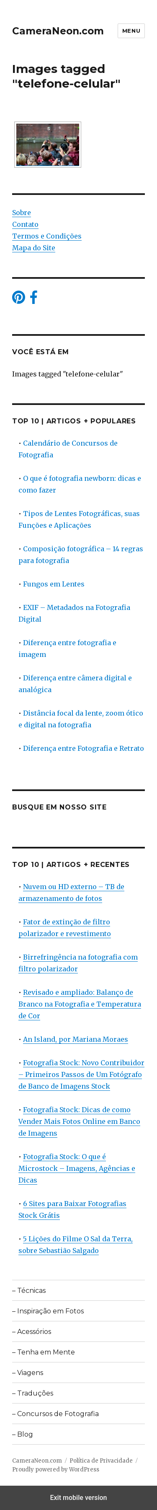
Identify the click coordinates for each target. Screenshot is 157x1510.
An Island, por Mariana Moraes (75, 1039)
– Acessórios (31, 1332)
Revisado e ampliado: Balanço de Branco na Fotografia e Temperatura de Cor (79, 1004)
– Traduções (32, 1393)
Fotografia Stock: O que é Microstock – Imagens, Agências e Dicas (76, 1168)
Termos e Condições (47, 236)
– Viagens (27, 1373)
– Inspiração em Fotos (48, 1311)
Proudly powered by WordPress (55, 1469)
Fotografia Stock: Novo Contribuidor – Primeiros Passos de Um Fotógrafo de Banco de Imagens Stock (81, 1074)
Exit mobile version (78, 1498)
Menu (131, 30)
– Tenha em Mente (43, 1352)
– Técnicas (29, 1291)
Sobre (21, 212)
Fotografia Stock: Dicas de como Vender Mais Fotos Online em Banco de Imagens (79, 1121)
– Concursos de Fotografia (55, 1414)
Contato (25, 224)
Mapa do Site (33, 248)
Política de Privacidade (101, 1460)
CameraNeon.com (58, 31)
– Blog (22, 1434)
